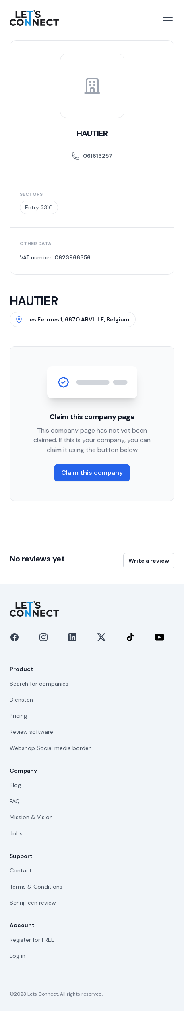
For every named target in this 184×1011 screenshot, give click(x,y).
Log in (17, 955)
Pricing (18, 715)
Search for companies (39, 683)
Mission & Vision (31, 817)
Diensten (21, 699)
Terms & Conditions (36, 886)
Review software (31, 731)
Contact (21, 870)
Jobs (16, 833)
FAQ (15, 801)
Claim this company (92, 472)
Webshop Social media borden (51, 748)
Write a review (148, 560)
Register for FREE (32, 939)
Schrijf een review (33, 902)
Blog (15, 785)
